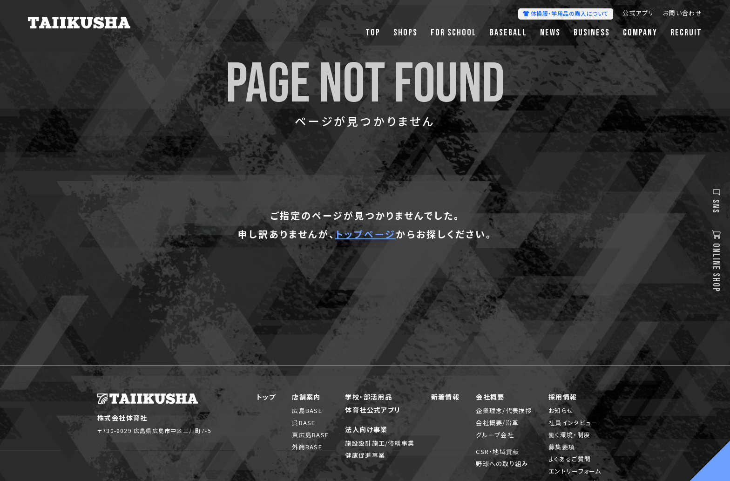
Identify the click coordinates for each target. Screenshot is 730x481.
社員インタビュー (573, 422)
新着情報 (445, 396)
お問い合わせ (682, 14)
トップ (266, 396)
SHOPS (405, 32)
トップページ (365, 234)
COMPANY (640, 32)
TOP (372, 32)
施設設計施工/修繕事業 (379, 443)
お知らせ (561, 410)
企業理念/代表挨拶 (504, 410)
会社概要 (490, 396)
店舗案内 (306, 396)
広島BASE (307, 410)
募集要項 (561, 446)
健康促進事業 (365, 455)
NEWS (550, 32)
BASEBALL (508, 32)
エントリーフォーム (575, 471)
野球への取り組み (502, 463)
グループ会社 (495, 434)
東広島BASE (310, 434)
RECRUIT (686, 32)
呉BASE (304, 422)
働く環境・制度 (569, 434)
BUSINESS (592, 32)
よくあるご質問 (569, 458)
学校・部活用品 (368, 396)
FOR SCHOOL (454, 32)
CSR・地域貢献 (497, 451)
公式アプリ (638, 14)
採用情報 (562, 396)
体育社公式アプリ (372, 409)
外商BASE (307, 446)
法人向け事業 (366, 429)
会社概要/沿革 (497, 422)
